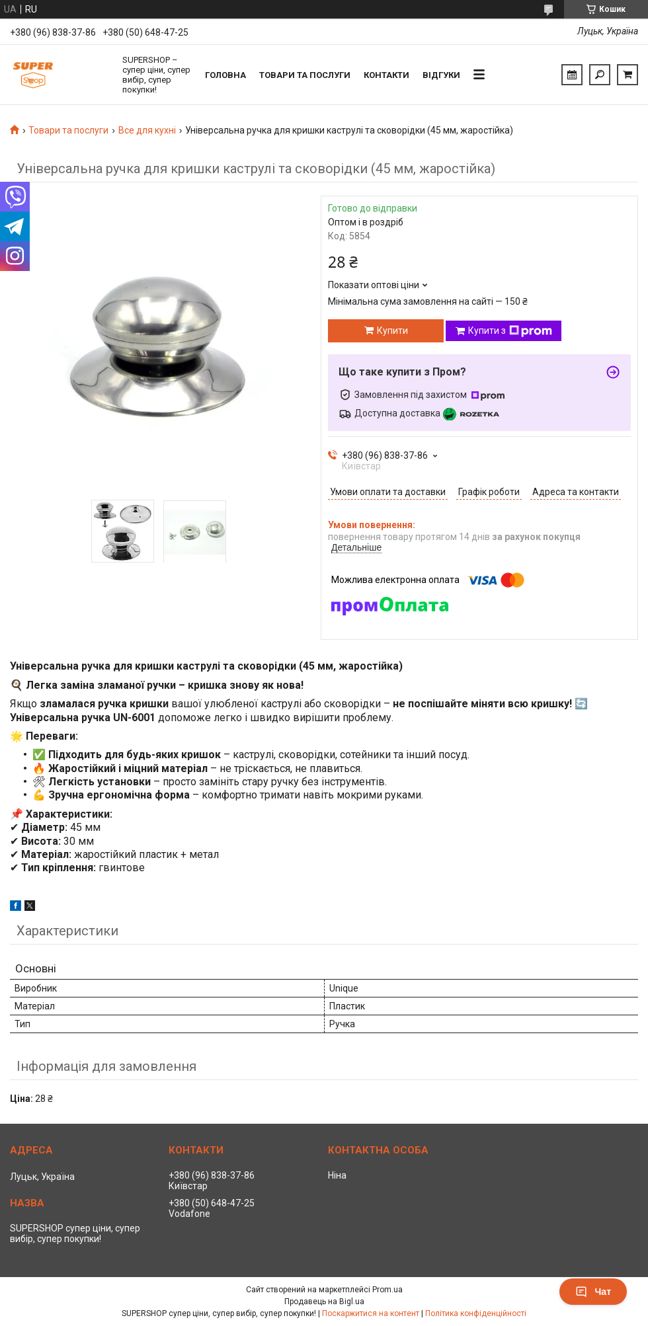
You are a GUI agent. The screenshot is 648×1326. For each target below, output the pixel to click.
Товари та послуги (304, 75)
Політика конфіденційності (475, 1313)
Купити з (510, 331)
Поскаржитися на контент (370, 1313)
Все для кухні (147, 130)
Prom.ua (387, 1289)
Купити (392, 330)
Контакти (386, 75)
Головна (225, 75)
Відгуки (441, 75)
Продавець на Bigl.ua (324, 1301)
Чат (593, 1292)
